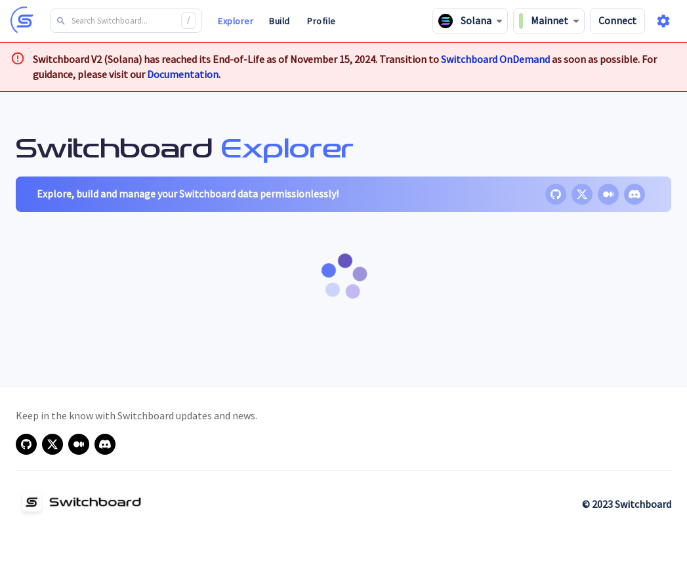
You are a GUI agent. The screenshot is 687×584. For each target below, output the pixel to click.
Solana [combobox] (464, 21)
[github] (555, 194)
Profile (322, 21)
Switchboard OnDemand (495, 59)
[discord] (634, 194)
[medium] (608, 194)
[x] (582, 194)
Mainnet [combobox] (543, 21)
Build (280, 21)
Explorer (236, 21)
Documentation (183, 74)
